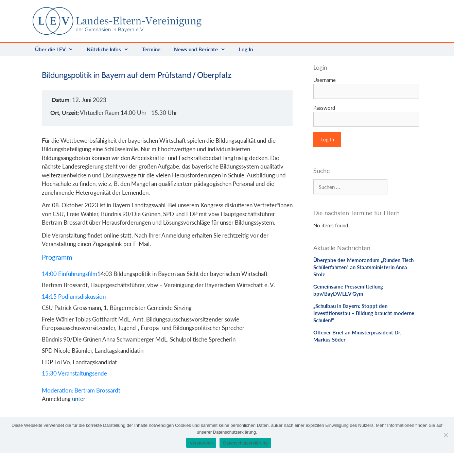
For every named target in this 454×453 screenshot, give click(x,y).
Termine (151, 49)
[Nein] (445, 435)
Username (324, 80)
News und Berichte (203, 49)
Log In (246, 49)
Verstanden (201, 443)
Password (324, 108)
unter (78, 398)
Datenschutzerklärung (245, 443)
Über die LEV (57, 49)
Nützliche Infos (111, 49)
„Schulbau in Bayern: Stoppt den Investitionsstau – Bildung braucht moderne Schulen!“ (363, 313)
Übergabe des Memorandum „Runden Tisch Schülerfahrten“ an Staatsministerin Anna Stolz (363, 267)
